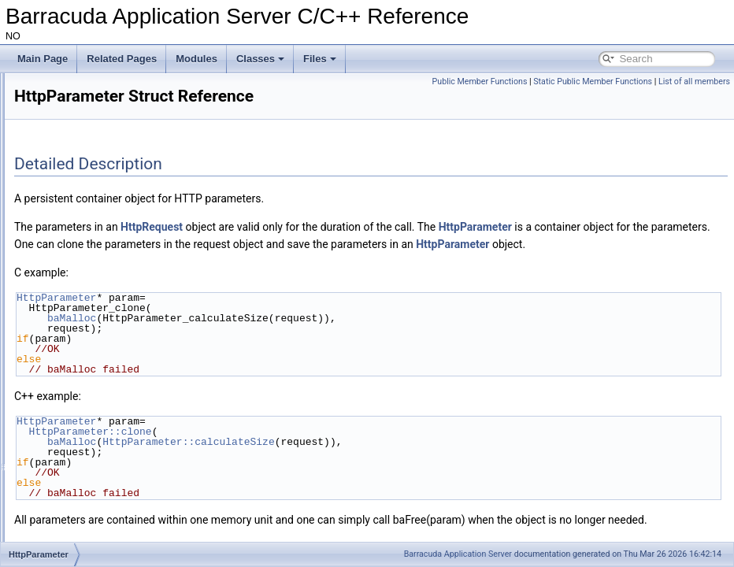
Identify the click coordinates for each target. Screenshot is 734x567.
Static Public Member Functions (666, 81)
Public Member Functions (553, 81)
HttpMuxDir (75, 280)
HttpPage (71, 297)
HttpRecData (79, 366)
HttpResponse (82, 418)
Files (319, 59)
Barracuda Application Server (458, 554)
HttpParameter (82, 315)
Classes (260, 59)
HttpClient (73, 124)
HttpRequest (78, 384)
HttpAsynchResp (87, 107)
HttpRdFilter (77, 349)
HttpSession (77, 505)
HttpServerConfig (88, 488)
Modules (196, 59)
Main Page (42, 59)
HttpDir (66, 245)
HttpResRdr (77, 436)
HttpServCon (79, 453)
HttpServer (74, 470)
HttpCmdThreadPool (95, 176)
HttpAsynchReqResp (95, 89)
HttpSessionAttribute (95, 522)
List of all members (694, 99)
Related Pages (122, 59)
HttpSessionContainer (98, 540)
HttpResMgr (77, 401)
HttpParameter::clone (287, 449)
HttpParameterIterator (97, 332)
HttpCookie (75, 228)
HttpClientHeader (88, 141)
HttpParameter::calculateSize (385, 459)
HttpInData (74, 263)
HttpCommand (82, 193)
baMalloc (268, 335)
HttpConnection (84, 211)
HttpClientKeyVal (87, 159)
